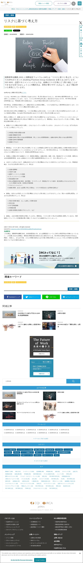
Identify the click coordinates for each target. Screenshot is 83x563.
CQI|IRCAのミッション (12, 521)
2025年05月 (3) (53, 432)
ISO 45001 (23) (71, 478)
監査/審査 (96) (40, 471)
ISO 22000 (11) (53, 488)
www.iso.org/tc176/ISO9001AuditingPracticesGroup (26, 229)
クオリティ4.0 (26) (44, 478)
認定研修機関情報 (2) (64, 452)
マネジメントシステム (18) (27, 483)
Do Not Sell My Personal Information (22, 560)
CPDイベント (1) (47, 455)
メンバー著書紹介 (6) (27, 452)
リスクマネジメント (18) (11, 483)
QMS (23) (7, 481)
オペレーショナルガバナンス (39, 543)
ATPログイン (58, 544)
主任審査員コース (36, 521)
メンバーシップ (9, 534)
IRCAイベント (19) (57, 481)
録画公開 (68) (18, 474)
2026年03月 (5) (9, 429)
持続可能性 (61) (37, 474)
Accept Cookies (40, 560)
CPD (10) (16, 452)
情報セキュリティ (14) (27, 486)
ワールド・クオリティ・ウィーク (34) (30, 476)
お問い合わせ (58, 538)
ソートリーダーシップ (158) (25, 449)
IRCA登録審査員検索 (61, 529)
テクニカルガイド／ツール (13, 545)
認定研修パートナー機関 (37, 527)
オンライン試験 (62, 3)
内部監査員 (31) (66, 476)
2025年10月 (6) (65, 429)
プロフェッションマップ (12, 527)
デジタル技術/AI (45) (49, 474)
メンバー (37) (60, 474)
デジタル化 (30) (25, 478)
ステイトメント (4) (51, 452)
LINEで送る (8, 30)
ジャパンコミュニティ (12, 543)
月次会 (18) (8, 452)
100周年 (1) (38, 455)
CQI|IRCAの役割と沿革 (12, 524)
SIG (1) (56, 455)
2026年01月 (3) (31, 429)
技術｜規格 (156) (39, 449)
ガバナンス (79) (66, 471)
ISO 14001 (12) (9, 488)
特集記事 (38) (49, 449)
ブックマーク (72, 297)
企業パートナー (34, 534)
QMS (14, 26)
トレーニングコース (35, 518)
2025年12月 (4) (43, 429)
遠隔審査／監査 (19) (70, 481)
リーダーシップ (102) (28, 471)
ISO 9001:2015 (8, 26)
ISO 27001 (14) (39, 486)
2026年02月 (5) (20, 429)
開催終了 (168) (9, 471)
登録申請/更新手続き (61, 521)
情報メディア (51, 9)
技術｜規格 (61, 9)
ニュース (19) (68, 449)
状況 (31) (44, 476)
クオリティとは (9, 518)
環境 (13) (58, 486)
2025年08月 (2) (20, 432)
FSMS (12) (28, 488)
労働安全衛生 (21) (45, 481)
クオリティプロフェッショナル (14, 529)
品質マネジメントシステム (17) (66, 483)
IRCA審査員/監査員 (60, 518)
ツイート (33, 297)
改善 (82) (57, 471)
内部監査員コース (36, 524)
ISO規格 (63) (27, 474)
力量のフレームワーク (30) (12, 478)
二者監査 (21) (35, 481)
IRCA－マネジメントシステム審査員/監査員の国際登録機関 (27, 9)
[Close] (80, 553)
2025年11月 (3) (53, 429)
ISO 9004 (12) (19, 488)
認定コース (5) (39, 452)
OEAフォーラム (35, 540)
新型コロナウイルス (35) (11, 476)
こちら (24, 92)
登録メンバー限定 (43, 3)
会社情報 (57, 541)
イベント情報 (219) (10, 449)
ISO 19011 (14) (49, 486)
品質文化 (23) (25, 481)
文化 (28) (34, 478)
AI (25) (62, 478)
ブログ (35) (59, 449)
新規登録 (81, 41)
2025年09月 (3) (9, 432)
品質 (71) (75, 471)
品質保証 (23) (16, 481)
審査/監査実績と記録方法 (62, 524)
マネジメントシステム (21, 26)
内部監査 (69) (8, 474)
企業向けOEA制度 (36, 537)
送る (52, 297)
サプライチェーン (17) (49, 483)
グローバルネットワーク (12, 540)
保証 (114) (18, 471)
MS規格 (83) (49, 471)
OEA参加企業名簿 (36, 545)
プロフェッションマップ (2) (12, 455)
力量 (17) (39, 483)
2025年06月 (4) (43, 432)
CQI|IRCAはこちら (60, 548)
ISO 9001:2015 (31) (54, 476)
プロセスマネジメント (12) (40, 488)
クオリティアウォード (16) (12, 486)
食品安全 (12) (66, 486)
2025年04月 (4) (65, 432)
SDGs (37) (69, 474)
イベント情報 (9, 537)
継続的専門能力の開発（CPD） (64, 527)
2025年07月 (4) (31, 432)
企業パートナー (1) (27, 455)
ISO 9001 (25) (54, 478)
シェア (14, 297)
